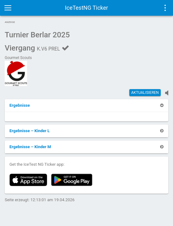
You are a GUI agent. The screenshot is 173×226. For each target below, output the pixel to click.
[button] (19, 105)
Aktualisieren (145, 92)
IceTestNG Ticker (86, 7)
